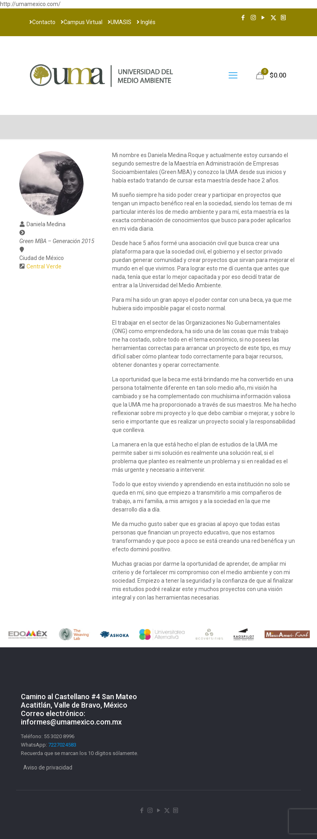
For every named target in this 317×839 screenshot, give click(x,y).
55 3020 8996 (59, 736)
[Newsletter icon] (283, 17)
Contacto (42, 22)
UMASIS (119, 22)
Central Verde (44, 266)
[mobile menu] (233, 75)
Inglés (146, 22)
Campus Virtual (81, 22)
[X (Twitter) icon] (273, 17)
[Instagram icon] (253, 17)
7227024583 (62, 745)
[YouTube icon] (263, 17)
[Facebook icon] (243, 17)
